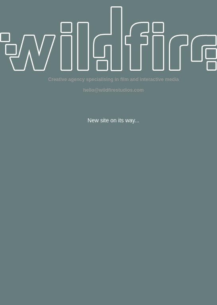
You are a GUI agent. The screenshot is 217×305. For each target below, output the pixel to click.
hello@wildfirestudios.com (113, 90)
